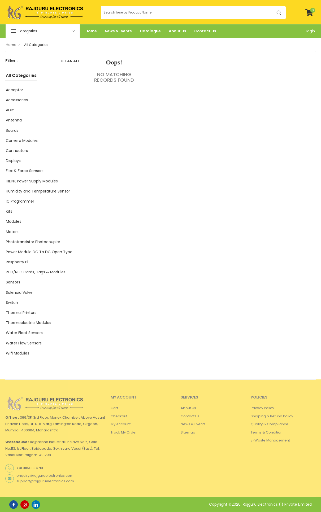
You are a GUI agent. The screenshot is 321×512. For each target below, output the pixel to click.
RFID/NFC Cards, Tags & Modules (36, 272)
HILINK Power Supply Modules (32, 181)
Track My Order (124, 432)
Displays (13, 160)
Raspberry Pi (17, 262)
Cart (114, 407)
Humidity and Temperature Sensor (38, 191)
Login (310, 31)
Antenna (14, 120)
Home (91, 31)
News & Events (118, 31)
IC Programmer (20, 201)
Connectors (17, 150)
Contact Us (205, 31)
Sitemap (188, 432)
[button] (43, 31)
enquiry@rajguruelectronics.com (44, 475)
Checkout (119, 416)
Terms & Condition (267, 432)
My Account (121, 424)
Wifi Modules (17, 353)
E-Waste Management (270, 440)
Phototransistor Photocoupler (33, 241)
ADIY (10, 110)
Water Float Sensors (24, 332)
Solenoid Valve (19, 292)
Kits (9, 211)
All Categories (36, 44)
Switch (12, 302)
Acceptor (14, 90)
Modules (13, 221)
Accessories (17, 100)
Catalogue (150, 31)
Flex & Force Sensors (25, 170)
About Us (177, 31)
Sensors (13, 282)
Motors (12, 231)
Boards (12, 130)
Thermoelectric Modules (28, 322)
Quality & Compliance (269, 424)
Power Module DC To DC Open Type (39, 252)
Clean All (70, 61)
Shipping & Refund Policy (272, 416)
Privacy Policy (262, 407)
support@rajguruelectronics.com (45, 481)
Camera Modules (22, 140)
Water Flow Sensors (24, 343)
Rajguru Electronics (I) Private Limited (277, 504)
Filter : (11, 61)
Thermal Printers (21, 312)
